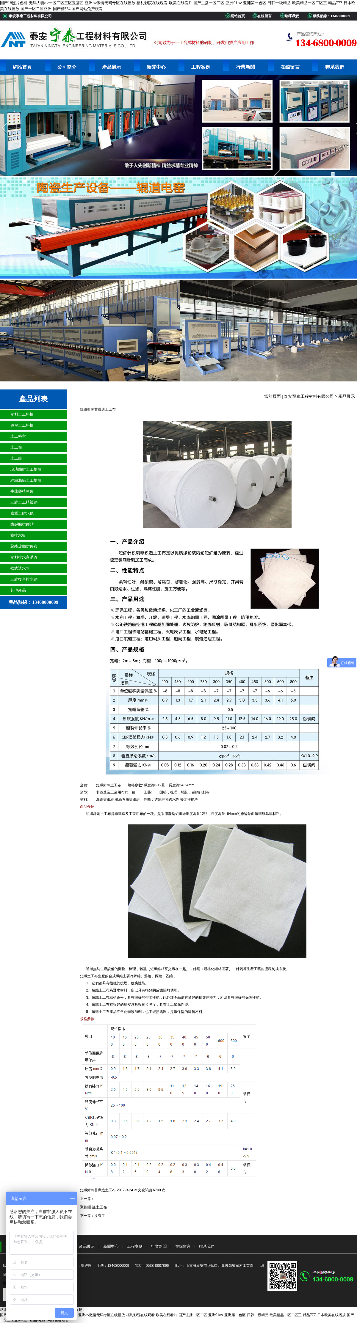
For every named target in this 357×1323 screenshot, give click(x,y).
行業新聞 (245, 67)
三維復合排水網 (23, 579)
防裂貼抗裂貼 (22, 524)
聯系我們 (334, 67)
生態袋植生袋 (22, 491)
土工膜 (16, 458)
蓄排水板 (18, 535)
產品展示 (111, 67)
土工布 (16, 447)
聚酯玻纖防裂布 (23, 546)
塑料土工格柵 (22, 414)
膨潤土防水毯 (22, 513)
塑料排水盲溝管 (23, 557)
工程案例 (200, 67)
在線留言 (290, 67)
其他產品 (18, 590)
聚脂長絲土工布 (93, 1207)
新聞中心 (156, 67)
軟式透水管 (20, 568)
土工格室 (18, 436)
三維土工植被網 (23, 502)
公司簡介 (66, 67)
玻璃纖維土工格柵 (25, 469)
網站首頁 (22, 67)
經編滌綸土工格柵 (25, 480)
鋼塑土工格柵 (22, 425)
